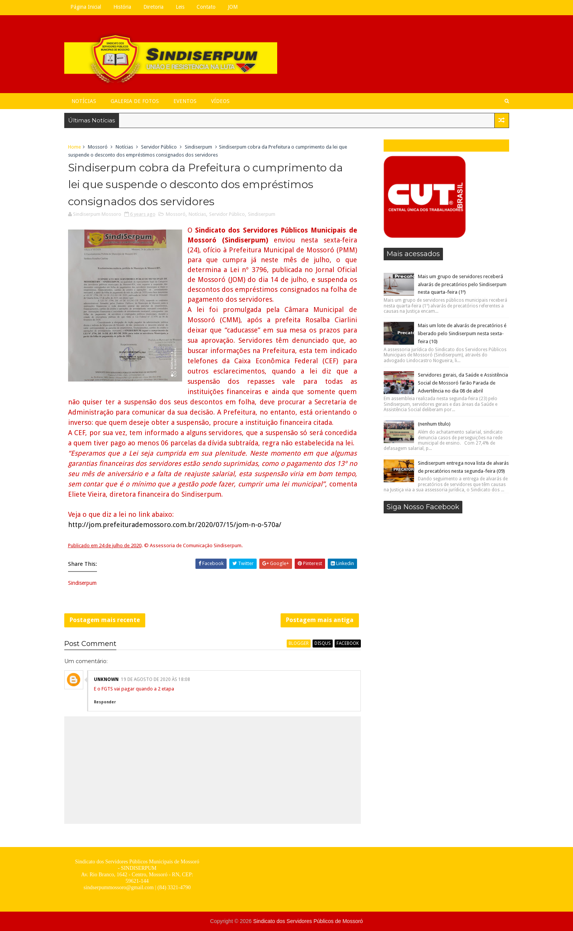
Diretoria (153, 7)
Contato (206, 7)
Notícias (83, 101)
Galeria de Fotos (135, 101)
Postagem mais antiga (320, 620)
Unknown (106, 679)
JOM (233, 7)
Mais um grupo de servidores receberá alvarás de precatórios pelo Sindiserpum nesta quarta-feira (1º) (462, 284)
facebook (347, 643)
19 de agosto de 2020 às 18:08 (155, 679)
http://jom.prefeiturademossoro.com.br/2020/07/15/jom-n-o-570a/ (174, 525)
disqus (322, 643)
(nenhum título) (434, 424)
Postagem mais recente (105, 620)
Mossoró (98, 147)
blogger (299, 643)
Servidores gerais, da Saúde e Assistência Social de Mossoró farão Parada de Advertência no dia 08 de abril (463, 383)
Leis (180, 7)
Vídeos (220, 101)
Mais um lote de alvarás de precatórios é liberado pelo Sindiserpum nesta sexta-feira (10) (462, 333)
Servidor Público (159, 147)
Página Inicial (85, 7)
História (122, 7)
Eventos (185, 101)
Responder (105, 702)
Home (74, 147)
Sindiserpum (198, 147)
